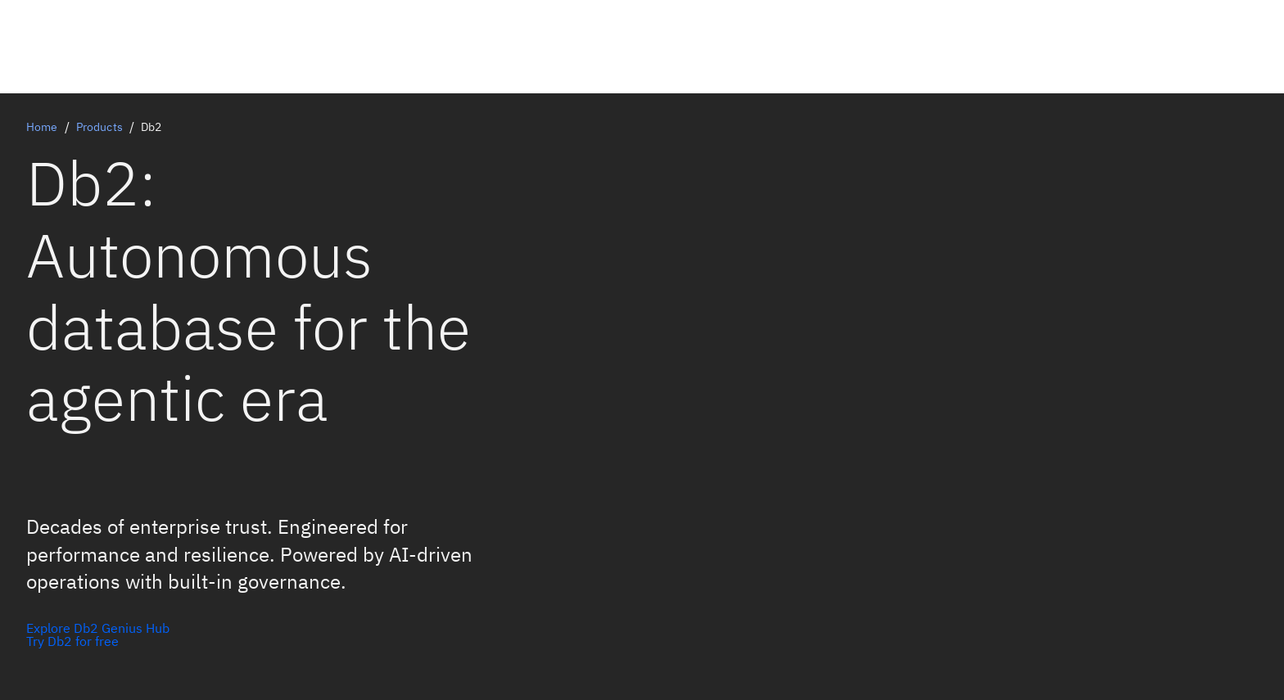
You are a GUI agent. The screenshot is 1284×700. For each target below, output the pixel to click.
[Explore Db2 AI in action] (98, 641)
